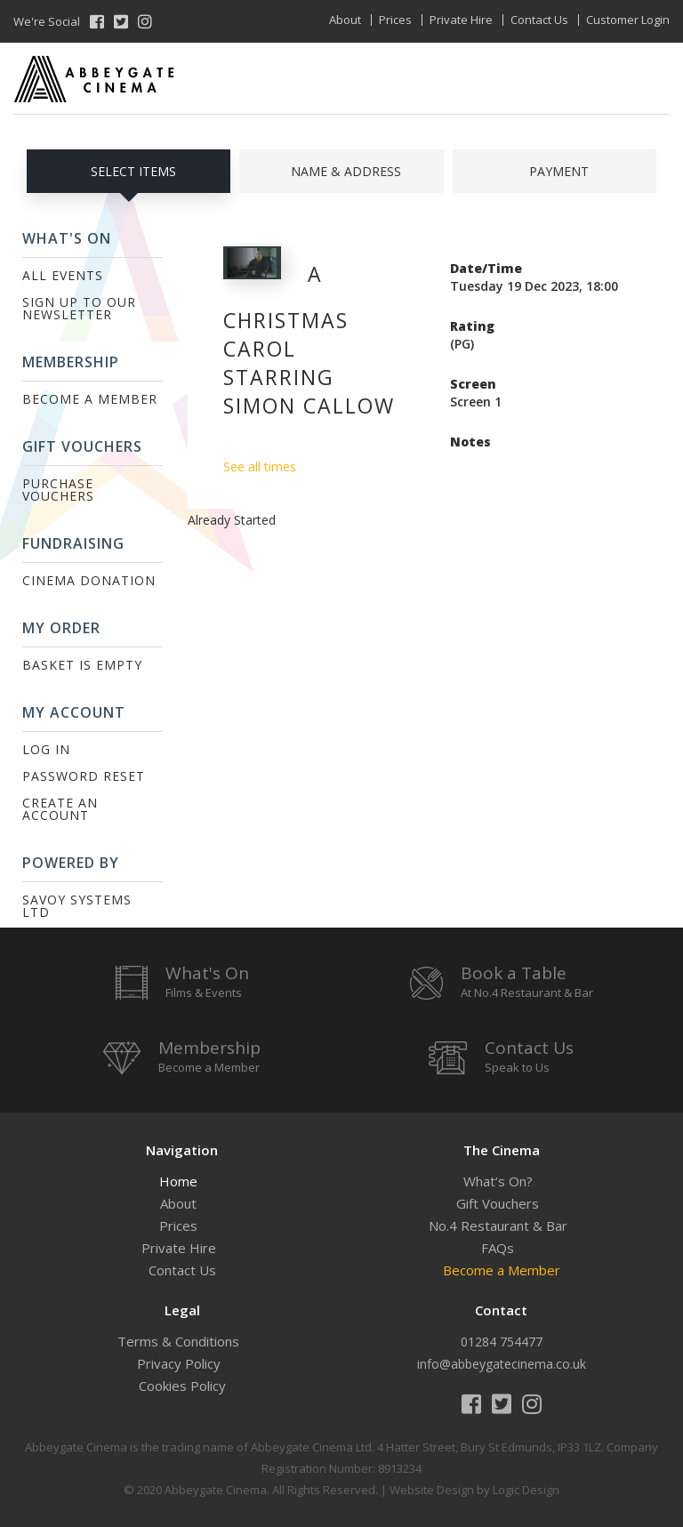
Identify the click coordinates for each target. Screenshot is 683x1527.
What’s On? (498, 1181)
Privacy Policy (179, 1363)
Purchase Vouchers (58, 489)
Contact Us (539, 20)
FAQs (497, 1248)
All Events (62, 275)
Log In (46, 749)
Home (178, 1181)
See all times (259, 466)
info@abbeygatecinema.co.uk (501, 1363)
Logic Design (526, 1490)
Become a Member (89, 398)
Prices (395, 20)
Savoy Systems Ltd (77, 905)
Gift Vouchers (497, 1203)
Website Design (432, 1490)
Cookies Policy (182, 1385)
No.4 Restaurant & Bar (498, 1225)
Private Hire (461, 20)
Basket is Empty (82, 664)
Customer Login (628, 20)
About (345, 20)
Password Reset (83, 776)
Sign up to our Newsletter (79, 308)
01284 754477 (501, 1341)
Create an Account (60, 809)
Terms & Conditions (178, 1341)
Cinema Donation (89, 580)
